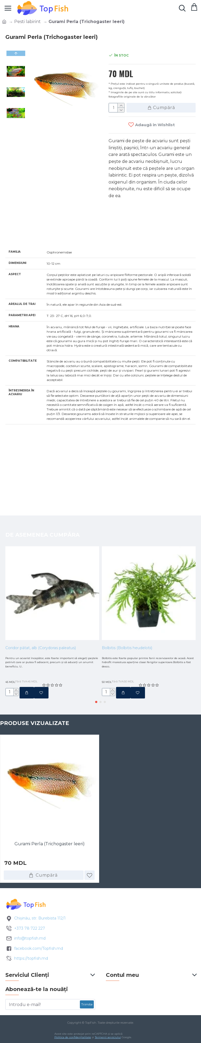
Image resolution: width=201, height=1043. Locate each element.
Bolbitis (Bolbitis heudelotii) (127, 633)
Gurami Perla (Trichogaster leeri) (49, 842)
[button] (15, 121)
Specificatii (24, 234)
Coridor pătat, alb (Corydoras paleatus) (40, 633)
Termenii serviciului (108, 1037)
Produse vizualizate (34, 722)
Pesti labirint (27, 21)
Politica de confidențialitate (72, 1037)
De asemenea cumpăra (42, 520)
